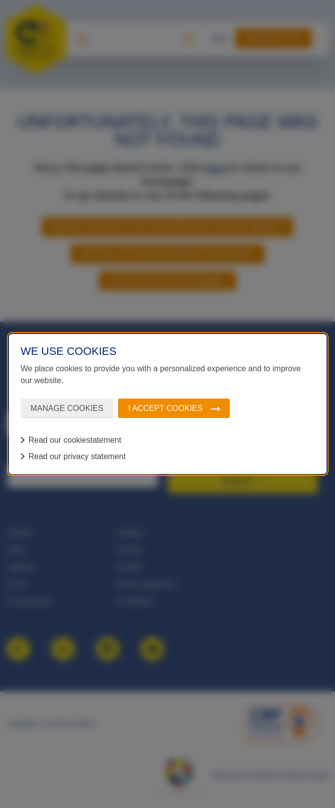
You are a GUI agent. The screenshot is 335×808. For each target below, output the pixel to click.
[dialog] (168, 404)
